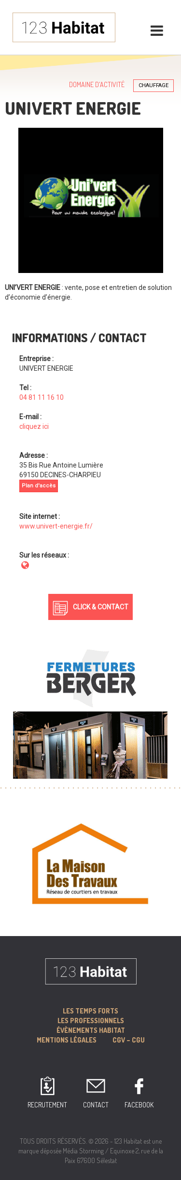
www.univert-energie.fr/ (56, 526)
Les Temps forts (90, 1011)
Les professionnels (90, 1020)
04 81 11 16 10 (41, 397)
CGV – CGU (128, 1040)
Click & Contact (100, 607)
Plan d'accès (39, 486)
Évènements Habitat (90, 1030)
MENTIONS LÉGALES (67, 1040)
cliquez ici (34, 426)
